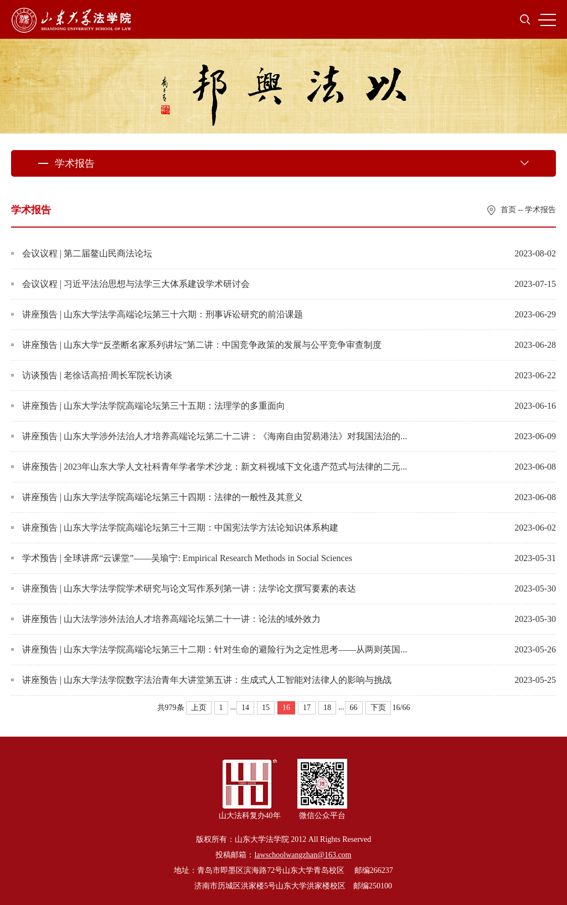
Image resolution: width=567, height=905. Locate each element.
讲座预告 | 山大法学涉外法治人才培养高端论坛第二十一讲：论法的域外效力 (166, 619)
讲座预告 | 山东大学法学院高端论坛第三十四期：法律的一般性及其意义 (157, 497)
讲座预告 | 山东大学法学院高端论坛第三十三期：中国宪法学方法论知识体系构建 (174, 527)
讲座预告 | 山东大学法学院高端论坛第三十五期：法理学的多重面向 (148, 405)
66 (354, 707)
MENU (547, 20)
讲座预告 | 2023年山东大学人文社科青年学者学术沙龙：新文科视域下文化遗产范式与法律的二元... (209, 466)
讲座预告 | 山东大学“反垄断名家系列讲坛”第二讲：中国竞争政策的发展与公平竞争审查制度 (196, 344)
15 (266, 707)
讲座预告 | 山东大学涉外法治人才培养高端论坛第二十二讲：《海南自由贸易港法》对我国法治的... (209, 436)
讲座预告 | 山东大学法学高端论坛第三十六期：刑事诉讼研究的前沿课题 (157, 314)
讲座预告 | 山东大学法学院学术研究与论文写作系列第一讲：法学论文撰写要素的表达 (183, 588)
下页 (378, 707)
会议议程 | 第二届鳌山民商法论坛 (81, 253)
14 (245, 707)
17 (307, 707)
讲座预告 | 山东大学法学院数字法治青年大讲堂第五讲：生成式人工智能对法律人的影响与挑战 (201, 680)
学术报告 (540, 209)
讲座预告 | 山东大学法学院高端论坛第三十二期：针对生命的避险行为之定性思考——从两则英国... (209, 649)
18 (327, 707)
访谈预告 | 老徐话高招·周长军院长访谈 (91, 375)
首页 (508, 209)
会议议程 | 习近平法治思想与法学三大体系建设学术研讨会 (130, 284)
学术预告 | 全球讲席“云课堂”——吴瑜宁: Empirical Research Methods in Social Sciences (181, 558)
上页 (199, 707)
